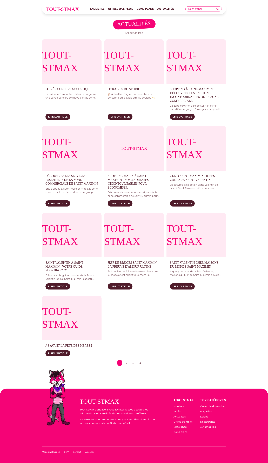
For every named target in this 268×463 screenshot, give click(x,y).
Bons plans (145, 8)
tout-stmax (62, 9)
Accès (177, 411)
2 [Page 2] (126, 362)
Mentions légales (51, 452)
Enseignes (97, 8)
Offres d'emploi (182, 421)
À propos (89, 452)
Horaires (178, 406)
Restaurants (207, 421)
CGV (66, 452)
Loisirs (204, 416)
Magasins (206, 411)
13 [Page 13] (139, 362)
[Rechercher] (217, 9)
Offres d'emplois (120, 8)
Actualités (165, 8)
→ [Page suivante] (147, 362)
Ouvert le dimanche (212, 406)
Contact (77, 452)
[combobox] (202, 9)
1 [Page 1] (119, 362)
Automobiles (208, 426)
